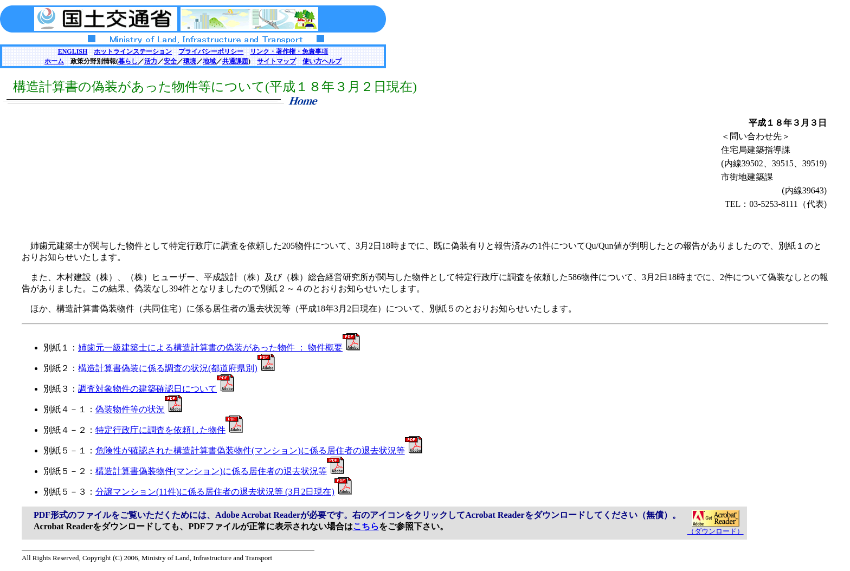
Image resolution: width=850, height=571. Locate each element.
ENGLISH (73, 51)
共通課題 (235, 61)
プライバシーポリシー (210, 51)
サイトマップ (276, 61)
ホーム (54, 61)
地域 (209, 61)
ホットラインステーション (133, 51)
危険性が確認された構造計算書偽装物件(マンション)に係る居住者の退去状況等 (258, 450)
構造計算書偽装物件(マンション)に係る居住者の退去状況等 (219, 471)
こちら (366, 526)
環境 (189, 61)
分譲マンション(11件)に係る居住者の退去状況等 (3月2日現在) (223, 491)
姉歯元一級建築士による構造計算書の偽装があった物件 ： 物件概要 (219, 347)
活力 (150, 61)
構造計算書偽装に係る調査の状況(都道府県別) (176, 368)
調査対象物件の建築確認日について (156, 388)
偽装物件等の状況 (138, 409)
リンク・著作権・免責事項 (289, 51)
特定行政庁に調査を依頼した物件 (169, 429)
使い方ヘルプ (322, 61)
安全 (170, 61)
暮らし (128, 61)
